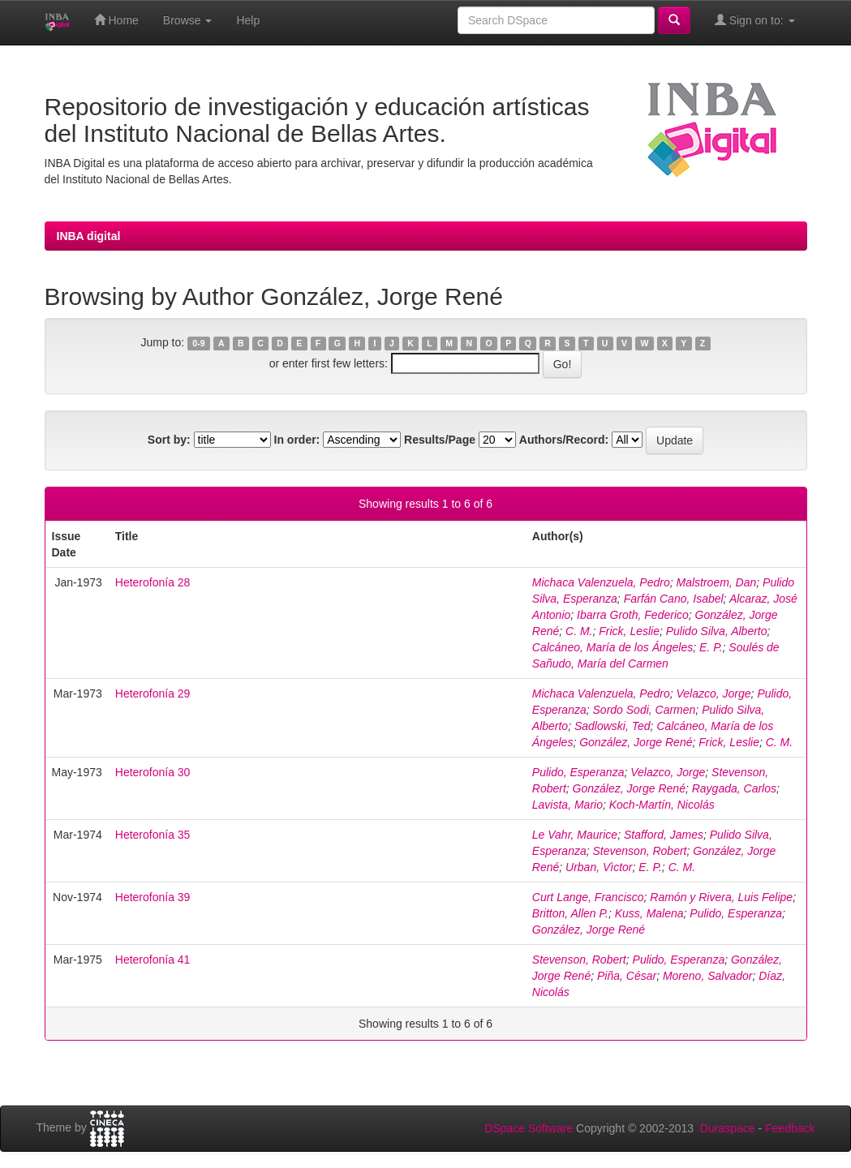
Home (116, 20)
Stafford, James (663, 834)
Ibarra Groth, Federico (633, 614)
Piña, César (626, 975)
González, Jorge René (635, 742)
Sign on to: (755, 20)
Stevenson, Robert (640, 850)
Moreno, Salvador (708, 975)
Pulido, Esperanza (578, 772)
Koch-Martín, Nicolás (662, 804)
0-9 (198, 343)
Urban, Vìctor (598, 867)
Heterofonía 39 (153, 897)
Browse (188, 20)
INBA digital (89, 236)
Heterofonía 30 (153, 772)
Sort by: (169, 439)
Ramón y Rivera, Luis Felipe (721, 897)
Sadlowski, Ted (612, 725)
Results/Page (439, 439)
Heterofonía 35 (153, 834)
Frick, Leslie (629, 631)
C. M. (578, 631)
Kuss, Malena (649, 913)
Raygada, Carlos (734, 788)
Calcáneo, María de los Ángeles (612, 647)
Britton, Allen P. (570, 913)
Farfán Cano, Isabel (674, 598)
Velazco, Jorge (714, 693)
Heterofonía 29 (153, 693)
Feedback (789, 1128)
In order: (297, 439)
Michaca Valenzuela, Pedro (601, 582)
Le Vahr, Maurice (574, 834)
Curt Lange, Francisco (588, 897)
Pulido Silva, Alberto (716, 631)
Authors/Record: (563, 439)
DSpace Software (528, 1128)
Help (248, 20)
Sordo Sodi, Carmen (644, 709)
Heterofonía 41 (153, 959)
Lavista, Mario (567, 804)
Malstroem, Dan (717, 582)
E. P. (711, 647)
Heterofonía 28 (153, 582)
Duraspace (727, 1128)
